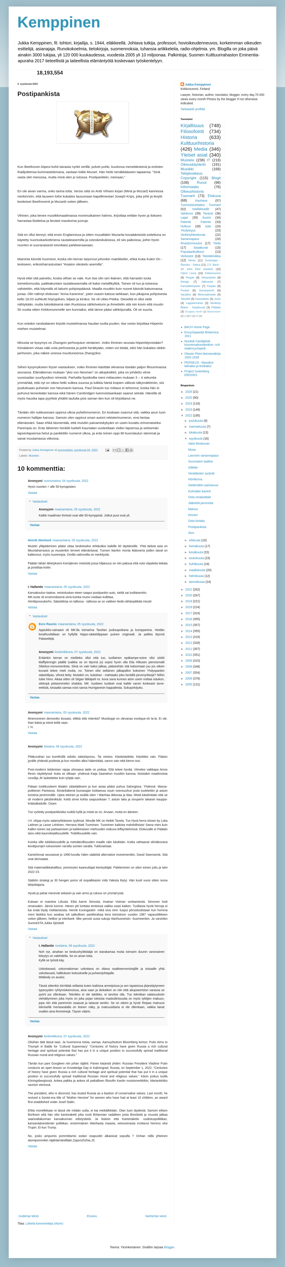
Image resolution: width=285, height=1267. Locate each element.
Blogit (216, 178)
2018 (189, 607)
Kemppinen (58, 22)
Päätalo (216, 307)
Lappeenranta (194, 303)
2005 (189, 684)
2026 (189, 391)
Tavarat (208, 213)
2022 (189, 415)
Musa (192, 449)
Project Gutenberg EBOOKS (196, 373)
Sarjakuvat (200, 247)
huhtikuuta (196, 564)
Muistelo (34, 455)
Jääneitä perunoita (200, 503)
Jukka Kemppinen (198, 84)
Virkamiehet (208, 277)
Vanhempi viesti (155, 1216)
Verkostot (187, 256)
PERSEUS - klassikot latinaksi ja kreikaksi (198, 364)
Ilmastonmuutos (191, 243)
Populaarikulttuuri (192, 251)
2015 (189, 625)
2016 (189, 619)
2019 (189, 601)
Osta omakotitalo (199, 497)
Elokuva (214, 196)
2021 (189, 589)
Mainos (193, 509)
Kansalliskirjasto (190, 286)
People (190, 277)
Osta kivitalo (196, 521)
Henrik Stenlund (39, 540)
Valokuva (187, 213)
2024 (189, 403)
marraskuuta (198, 426)
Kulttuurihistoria (197, 143)
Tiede (217, 243)
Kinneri (193, 515)
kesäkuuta (196, 552)
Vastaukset (39, 501)
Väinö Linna (188, 273)
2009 (189, 660)
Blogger (169, 1247)
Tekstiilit (185, 298)
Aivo (191, 533)
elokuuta (195, 540)
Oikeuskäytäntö (193, 164)
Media (200, 149)
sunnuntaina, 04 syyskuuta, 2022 (66, 481)
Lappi (184, 217)
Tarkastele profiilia (193, 109)
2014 (189, 631)
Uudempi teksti (28, 1216)
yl (185, 316)
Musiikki (187, 169)
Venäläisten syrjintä (201, 473)
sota (208, 226)
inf (197, 316)
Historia (189, 137)
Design (185, 281)
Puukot (185, 290)
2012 (189, 642)
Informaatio (190, 187)
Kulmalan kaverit (199, 491)
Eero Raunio (48, 624)
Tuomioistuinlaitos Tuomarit (201, 205)
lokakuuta (196, 432)
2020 (189, 595)
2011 (189, 649)
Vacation (186, 294)
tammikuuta (197, 582)
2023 (189, 409)
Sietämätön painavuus (203, 485)
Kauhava (201, 200)
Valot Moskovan (199, 443)
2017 (189, 613)
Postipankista (197, 527)
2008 (189, 666)
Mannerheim (214, 311)
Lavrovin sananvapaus (203, 455)
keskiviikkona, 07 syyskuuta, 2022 (78, 652)
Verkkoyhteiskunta (193, 234)
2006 (189, 678)
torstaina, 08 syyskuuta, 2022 (75, 945)
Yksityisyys (188, 230)
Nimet (192, 260)
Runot (202, 183)
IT (208, 160)
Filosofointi (192, 131)
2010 (189, 654)
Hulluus (186, 226)
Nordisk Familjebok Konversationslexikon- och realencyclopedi (202, 344)
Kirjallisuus (192, 125)
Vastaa (32, 492)
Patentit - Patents (196, 222)
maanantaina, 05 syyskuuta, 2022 (77, 509)
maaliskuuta (197, 570)
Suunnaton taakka (200, 461)
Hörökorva (195, 479)
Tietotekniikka (211, 256)
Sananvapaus (190, 239)
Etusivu (92, 1216)
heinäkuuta (197, 546)
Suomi (206, 217)
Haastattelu (202, 298)
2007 (189, 672)
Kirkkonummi (213, 273)
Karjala (211, 286)
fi (191, 316)
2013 (189, 637)
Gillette (193, 467)
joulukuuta (196, 420)
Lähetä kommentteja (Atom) (44, 1223)
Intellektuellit (200, 209)
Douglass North (193, 311)
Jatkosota (207, 281)
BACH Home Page (197, 327)
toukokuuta (197, 558)
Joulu (217, 298)
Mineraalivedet (207, 294)
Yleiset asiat (194, 155)
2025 (189, 397)
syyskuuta (196, 438)
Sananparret (206, 290)
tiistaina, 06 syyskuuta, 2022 (63, 746)
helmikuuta (197, 576)
